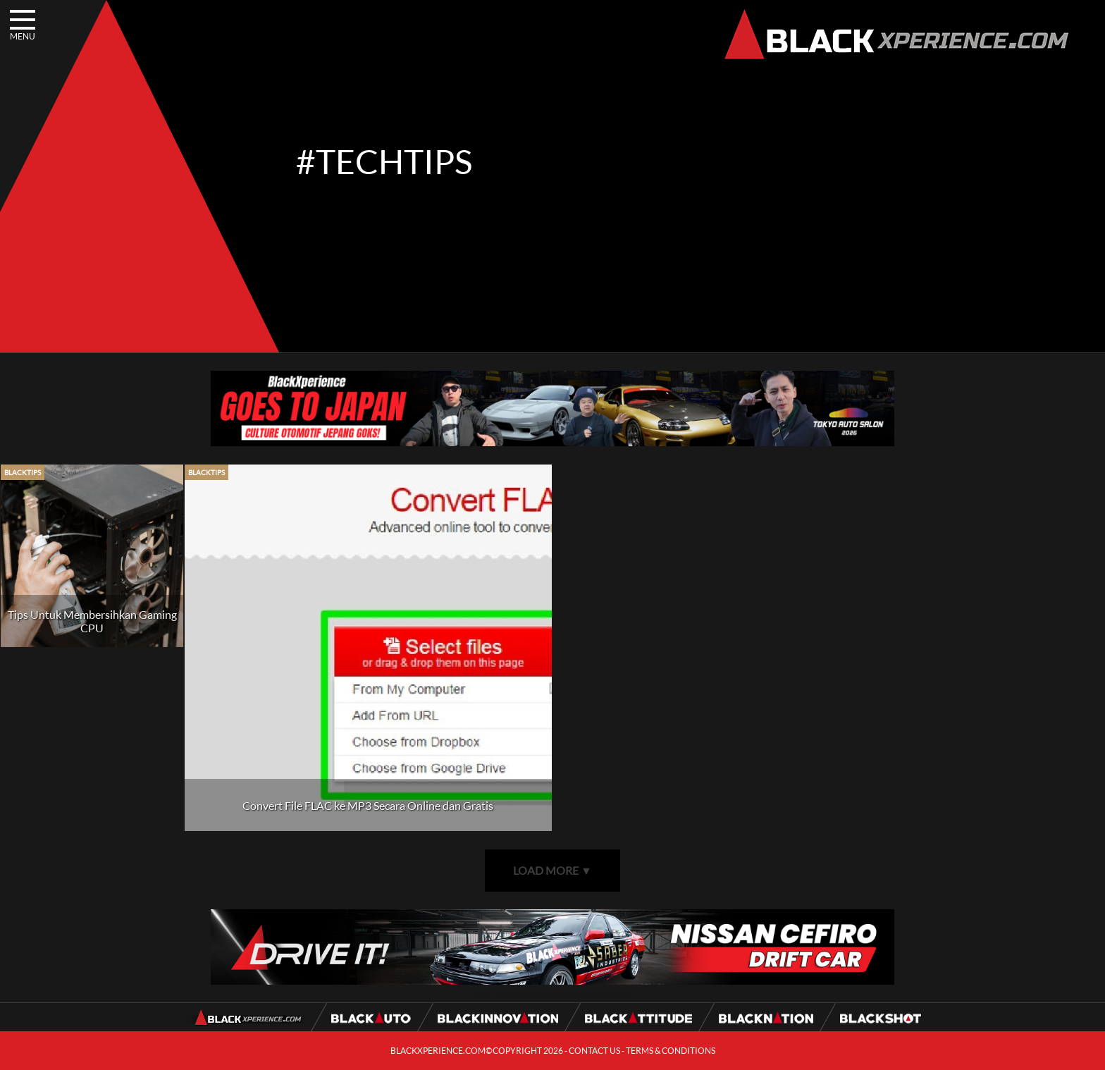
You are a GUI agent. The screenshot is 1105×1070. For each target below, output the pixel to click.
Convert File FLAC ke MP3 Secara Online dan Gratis (367, 805)
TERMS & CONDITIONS (670, 1050)
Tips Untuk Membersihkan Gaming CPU (92, 621)
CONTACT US (594, 1050)
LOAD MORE (552, 870)
